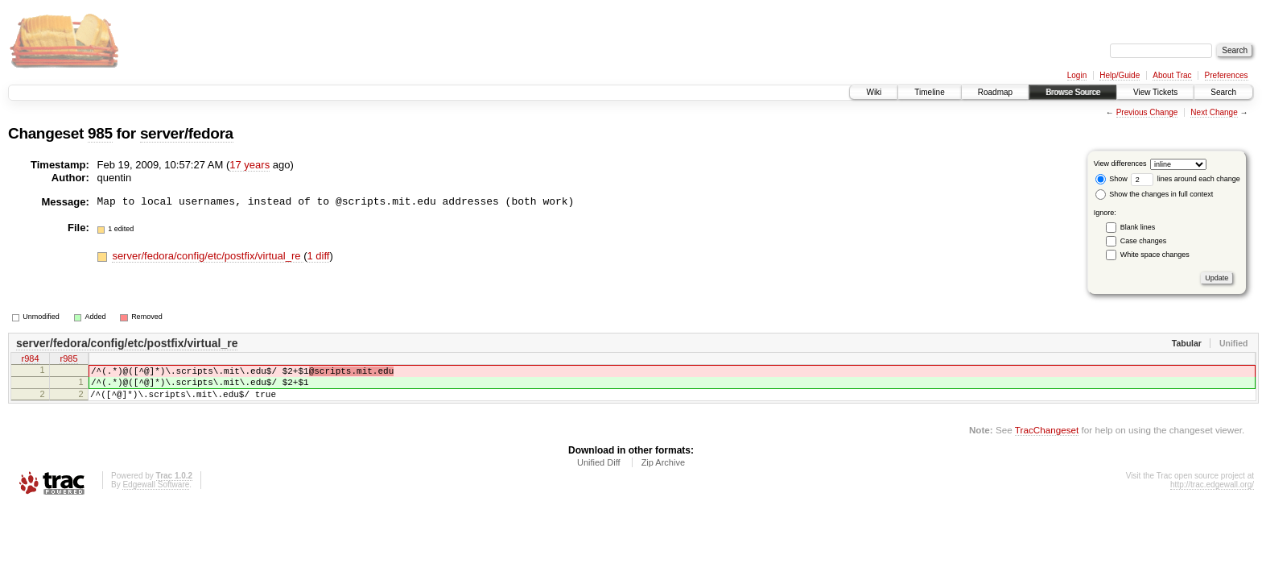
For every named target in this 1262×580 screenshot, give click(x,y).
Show (1111, 179)
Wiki (873, 92)
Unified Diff (599, 472)
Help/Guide (1119, 75)
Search (1223, 92)
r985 (68, 360)
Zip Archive (663, 472)
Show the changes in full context (1154, 194)
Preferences (1226, 75)
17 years (249, 165)
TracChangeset (1046, 439)
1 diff (318, 256)
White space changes (1155, 255)
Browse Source (1072, 92)
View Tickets (1155, 92)
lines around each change (1185, 179)
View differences (1120, 164)
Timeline (929, 92)
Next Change (1213, 112)
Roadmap (995, 92)
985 (100, 133)
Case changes (1143, 241)
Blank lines (1138, 227)
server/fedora (186, 133)
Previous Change (1147, 112)
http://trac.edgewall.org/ (1212, 494)
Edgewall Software (155, 494)
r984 (30, 360)
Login (1077, 75)
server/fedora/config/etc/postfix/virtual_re (207, 256)
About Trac (1172, 75)
